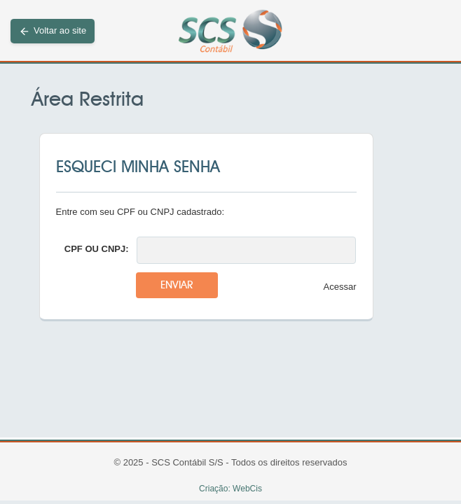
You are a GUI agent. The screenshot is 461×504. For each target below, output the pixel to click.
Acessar (340, 286)
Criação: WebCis (230, 488)
